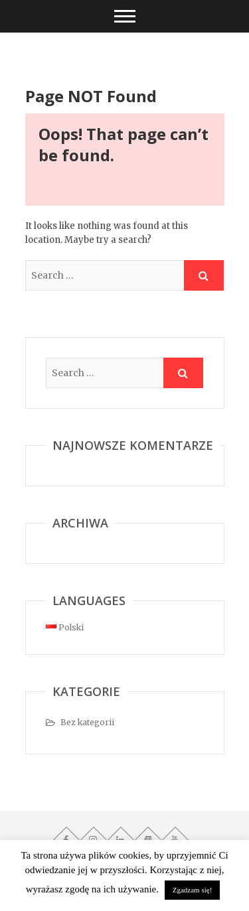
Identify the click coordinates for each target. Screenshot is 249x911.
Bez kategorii (87, 722)
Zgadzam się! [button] (192, 890)
